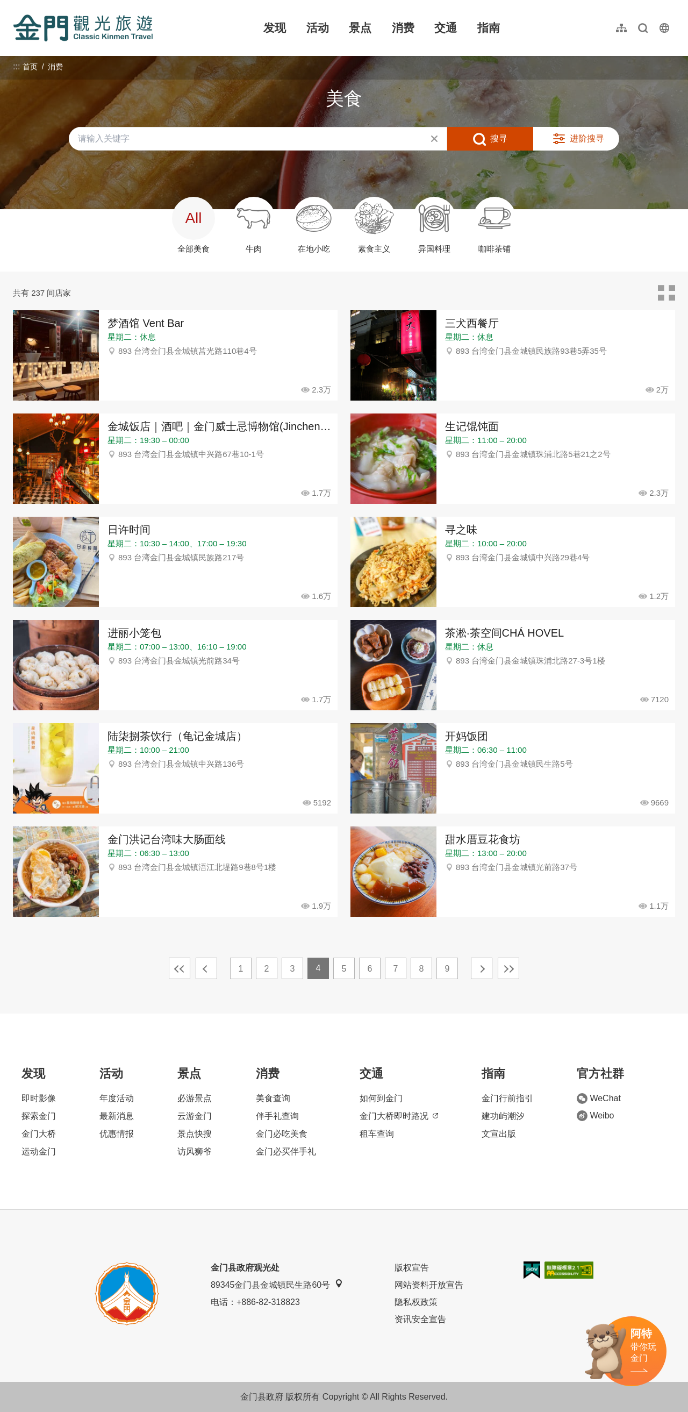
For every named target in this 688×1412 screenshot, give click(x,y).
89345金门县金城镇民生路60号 (277, 1284)
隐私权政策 (416, 1302)
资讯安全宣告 (420, 1319)
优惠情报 (116, 1133)
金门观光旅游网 (83, 28)
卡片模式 (666, 293)
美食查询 (273, 1098)
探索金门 (39, 1116)
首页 (30, 66)
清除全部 (434, 138)
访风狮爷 (194, 1151)
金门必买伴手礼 (286, 1151)
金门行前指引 (507, 1098)
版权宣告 (412, 1267)
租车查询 (377, 1133)
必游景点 (194, 1098)
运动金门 (39, 1151)
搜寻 (498, 138)
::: (16, 6)
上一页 (206, 968)
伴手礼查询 (277, 1116)
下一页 (481, 968)
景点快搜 (194, 1133)
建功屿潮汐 (503, 1116)
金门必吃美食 (281, 1133)
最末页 (508, 968)
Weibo (595, 1115)
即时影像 (39, 1098)
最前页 (179, 968)
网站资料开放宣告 (429, 1284)
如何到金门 (381, 1098)
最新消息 (116, 1116)
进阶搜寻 (587, 138)
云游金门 (194, 1116)
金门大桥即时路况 (399, 1116)
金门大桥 (39, 1133)
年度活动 (116, 1098)
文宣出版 (499, 1133)
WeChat (599, 1098)
